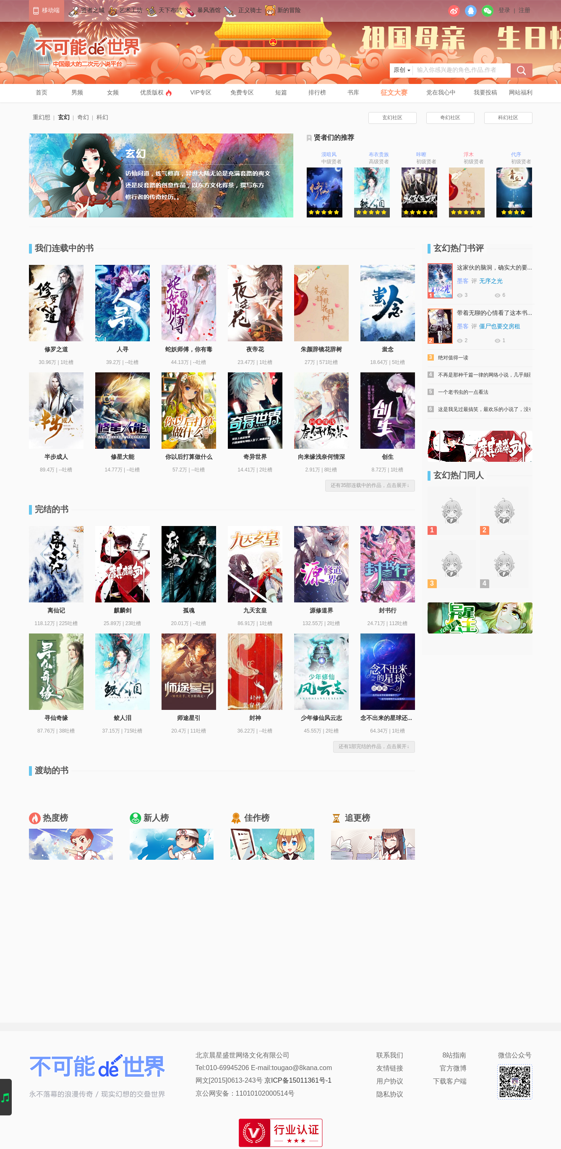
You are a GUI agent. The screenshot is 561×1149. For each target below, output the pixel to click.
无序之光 (491, 281)
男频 (77, 93)
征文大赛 (394, 93)
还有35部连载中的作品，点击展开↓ (370, 485)
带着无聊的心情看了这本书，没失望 (494, 313)
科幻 (102, 118)
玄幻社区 (392, 117)
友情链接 (389, 1068)
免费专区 (242, 93)
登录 (504, 11)
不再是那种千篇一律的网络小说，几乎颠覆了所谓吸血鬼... (484, 375)
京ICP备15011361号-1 (297, 1080)
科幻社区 (508, 117)
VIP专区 (201, 93)
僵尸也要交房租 (499, 327)
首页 (41, 93)
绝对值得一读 (453, 358)
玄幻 (64, 118)
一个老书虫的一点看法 (463, 392)
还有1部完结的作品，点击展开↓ (374, 746)
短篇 (281, 93)
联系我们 (389, 1055)
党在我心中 (441, 93)
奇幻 (83, 118)
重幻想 (41, 118)
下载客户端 (450, 1081)
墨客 (463, 281)
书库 (353, 93)
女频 (113, 93)
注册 (524, 11)
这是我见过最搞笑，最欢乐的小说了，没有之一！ (484, 409)
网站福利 (520, 93)
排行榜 (317, 93)
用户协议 (389, 1081)
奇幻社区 (450, 117)
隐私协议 (389, 1094)
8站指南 (455, 1055)
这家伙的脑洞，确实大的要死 (494, 268)
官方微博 (453, 1068)
